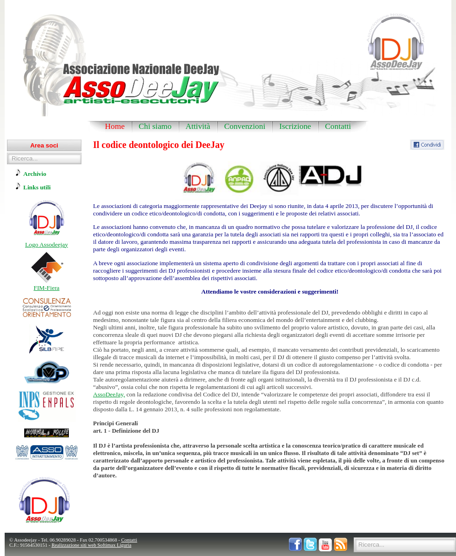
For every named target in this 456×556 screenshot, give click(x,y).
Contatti (338, 126)
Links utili (37, 187)
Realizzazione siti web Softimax (84, 545)
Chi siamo (155, 126)
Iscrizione (295, 126)
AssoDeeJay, (109, 394)
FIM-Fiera (47, 287)
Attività (198, 126)
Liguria (124, 545)
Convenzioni (245, 126)
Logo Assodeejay (46, 244)
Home (115, 126)
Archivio (34, 173)
